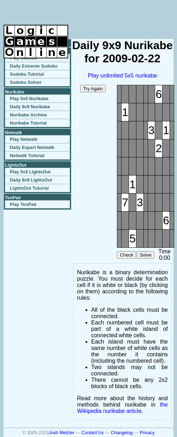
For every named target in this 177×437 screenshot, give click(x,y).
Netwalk (13, 132)
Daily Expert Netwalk (32, 147)
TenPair (13, 197)
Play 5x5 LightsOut (30, 171)
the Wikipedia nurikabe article (122, 408)
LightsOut (15, 165)
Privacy (147, 432)
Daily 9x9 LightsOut (31, 180)
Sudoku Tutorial (27, 74)
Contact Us (92, 432)
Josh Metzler (62, 432)
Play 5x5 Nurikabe (29, 98)
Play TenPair (23, 204)
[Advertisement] (90, 14)
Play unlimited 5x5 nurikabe (122, 76)
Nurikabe (14, 91)
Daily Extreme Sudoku (34, 66)
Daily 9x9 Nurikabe (30, 106)
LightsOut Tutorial (29, 188)
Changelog (122, 432)
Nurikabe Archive (28, 114)
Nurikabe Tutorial (28, 123)
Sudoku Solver (26, 82)
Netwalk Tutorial (27, 155)
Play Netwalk (23, 139)
